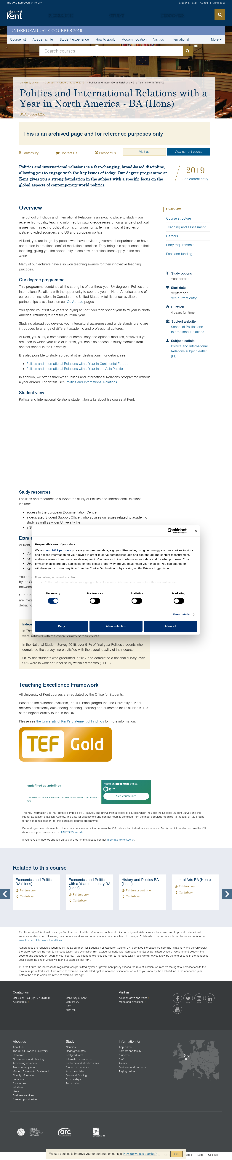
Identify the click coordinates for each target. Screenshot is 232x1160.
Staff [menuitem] (194, 2)
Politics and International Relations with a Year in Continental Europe (77, 364)
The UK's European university (24, 2)
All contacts (20, 1002)
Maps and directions (131, 1002)
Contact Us (65, 152)
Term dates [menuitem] (72, 1085)
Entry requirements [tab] (180, 245)
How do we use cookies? (140, 1154)
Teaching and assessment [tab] (186, 228)
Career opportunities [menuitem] (25, 1101)
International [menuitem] (180, 39)
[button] (215, 38)
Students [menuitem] (184, 2)
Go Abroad (75, 302)
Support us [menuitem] (19, 1085)
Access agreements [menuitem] (25, 1065)
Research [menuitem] (18, 1057)
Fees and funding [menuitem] (76, 1077)
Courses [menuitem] (71, 1049)
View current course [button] (188, 152)
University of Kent (30, 82)
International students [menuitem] (79, 1061)
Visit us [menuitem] (158, 39)
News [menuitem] (16, 1093)
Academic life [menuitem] (43, 39)
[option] (36, 893)
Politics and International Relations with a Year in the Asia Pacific (74, 369)
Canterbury (30, 153)
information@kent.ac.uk (120, 840)
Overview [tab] (173, 210)
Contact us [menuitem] (218, 2)
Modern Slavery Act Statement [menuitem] (31, 1073)
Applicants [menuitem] (125, 1049)
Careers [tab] (172, 236)
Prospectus (102, 152)
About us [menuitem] (18, 1049)
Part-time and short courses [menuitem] (82, 1065)
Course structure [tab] (178, 219)
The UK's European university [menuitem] (30, 1053)
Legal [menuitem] (200, 1157)
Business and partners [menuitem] (132, 1069)
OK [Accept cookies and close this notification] (176, 1154)
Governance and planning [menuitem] (28, 1061)
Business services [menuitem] (23, 1097)
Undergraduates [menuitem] (76, 1053)
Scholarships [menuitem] (73, 1081)
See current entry (195, 179)
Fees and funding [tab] (179, 254)
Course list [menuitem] (18, 39)
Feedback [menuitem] (187, 1157)
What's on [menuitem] (18, 1089)
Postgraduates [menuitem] (74, 1057)
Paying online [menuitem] (127, 1073)
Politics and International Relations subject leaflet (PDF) (189, 352)
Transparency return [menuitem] (25, 1069)
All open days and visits (133, 998)
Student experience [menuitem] (74, 39)
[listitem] (30, 1134)
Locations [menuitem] (18, 1081)
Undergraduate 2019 (72, 82)
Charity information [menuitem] (24, 1077)
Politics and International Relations (91, 383)
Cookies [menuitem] (213, 1157)
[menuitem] (60, 15)
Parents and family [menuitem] (130, 1053)
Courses (50, 82)
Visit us (141, 152)
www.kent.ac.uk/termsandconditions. (41, 940)
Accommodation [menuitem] (134, 39)
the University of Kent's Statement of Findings (70, 722)
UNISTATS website (72, 832)
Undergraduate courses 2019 (46, 30)
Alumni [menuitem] (204, 2)
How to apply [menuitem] (105, 39)
